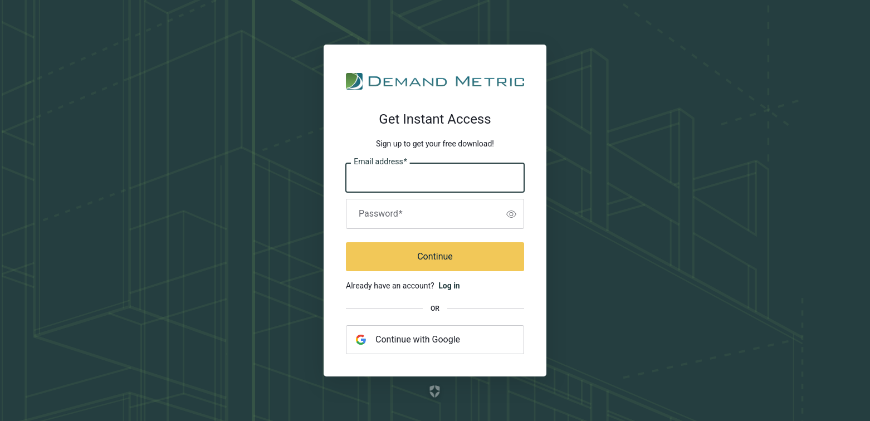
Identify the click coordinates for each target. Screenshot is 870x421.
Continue (435, 256)
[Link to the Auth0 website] (435, 391)
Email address (380, 162)
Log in (449, 285)
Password (381, 214)
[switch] (511, 213)
